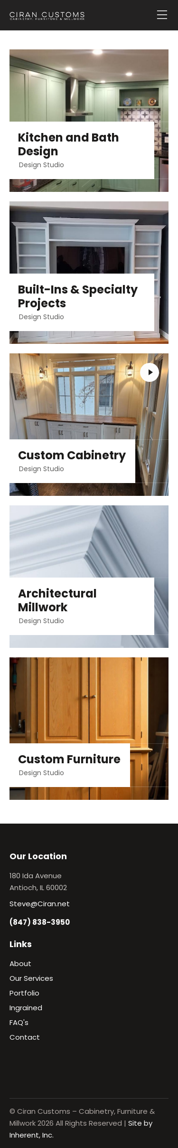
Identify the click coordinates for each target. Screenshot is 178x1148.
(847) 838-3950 (39, 922)
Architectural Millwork (57, 601)
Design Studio (41, 165)
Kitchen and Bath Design (68, 145)
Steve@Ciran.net (39, 904)
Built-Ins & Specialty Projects (78, 297)
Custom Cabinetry (72, 456)
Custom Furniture (69, 760)
